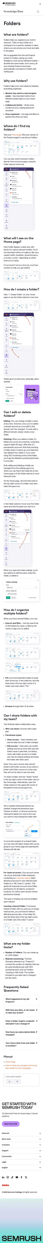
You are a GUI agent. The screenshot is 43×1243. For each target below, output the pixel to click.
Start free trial (10, 1124)
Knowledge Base (13, 11)
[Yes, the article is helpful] (9, 1081)
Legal (4, 1162)
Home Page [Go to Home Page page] (10, 1062)
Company (6, 1145)
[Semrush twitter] (26, 1177)
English (5, 1168)
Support (5, 1151)
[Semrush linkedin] (3, 1177)
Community (6, 1156)
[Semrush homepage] (9, 4)
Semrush (5, 1133)
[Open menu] (40, 4)
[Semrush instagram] (7, 1177)
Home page (16, 135)
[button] (17, 1081)
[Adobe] (5, 1185)
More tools (6, 1139)
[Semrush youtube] (17, 1177)
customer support (23, 878)
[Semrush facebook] (21, 1177)
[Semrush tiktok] (12, 1177)
